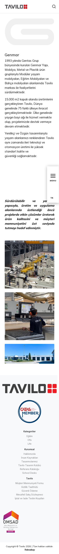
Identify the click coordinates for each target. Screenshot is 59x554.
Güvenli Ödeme (30, 490)
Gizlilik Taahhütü (29, 487)
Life (29, 443)
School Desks (29, 473)
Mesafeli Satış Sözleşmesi (29, 494)
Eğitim (30, 436)
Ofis (30, 440)
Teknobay (29, 549)
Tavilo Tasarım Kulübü (29, 465)
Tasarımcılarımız (29, 461)
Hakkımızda (30, 454)
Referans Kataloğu (29, 469)
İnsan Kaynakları (29, 457)
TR (51, 198)
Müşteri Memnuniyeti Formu (29, 483)
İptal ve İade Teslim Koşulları (29, 498)
